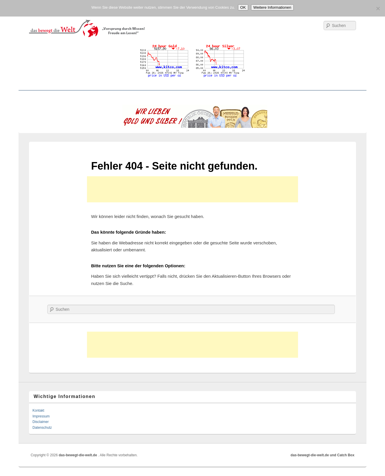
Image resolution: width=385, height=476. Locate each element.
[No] (378, 8)
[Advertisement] (192, 189)
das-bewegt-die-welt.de (78, 455)
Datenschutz (42, 428)
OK (243, 7)
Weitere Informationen (272, 7)
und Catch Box (342, 455)
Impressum (41, 416)
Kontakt (38, 410)
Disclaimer (40, 422)
